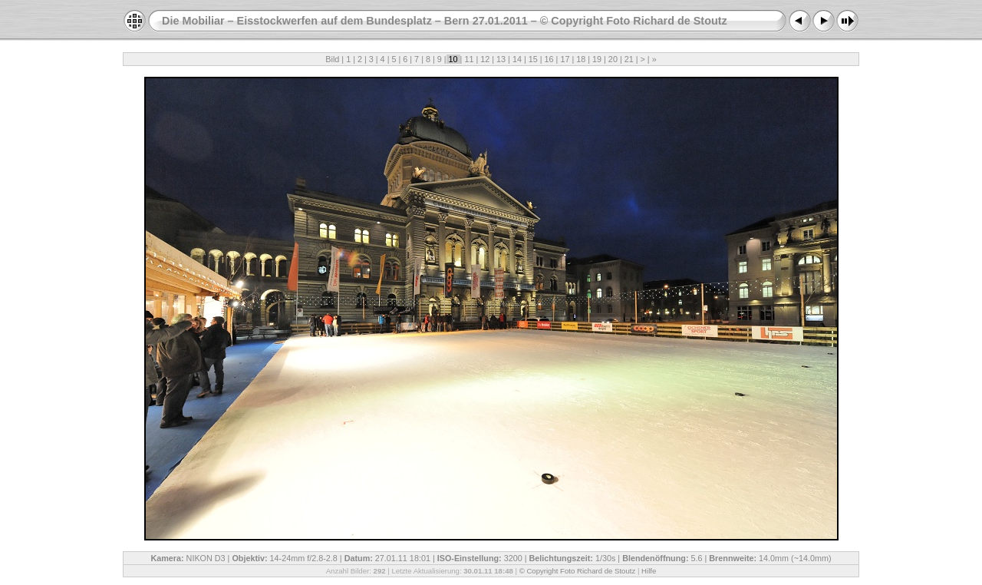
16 (549, 59)
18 (581, 59)
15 (533, 59)
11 (469, 59)
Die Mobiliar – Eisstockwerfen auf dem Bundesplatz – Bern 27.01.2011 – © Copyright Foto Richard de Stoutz (444, 21)
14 (517, 59)
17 (565, 59)
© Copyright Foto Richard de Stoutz (577, 571)
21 (629, 59)
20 (613, 59)
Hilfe (648, 571)
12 (485, 59)
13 (501, 59)
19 (597, 59)
